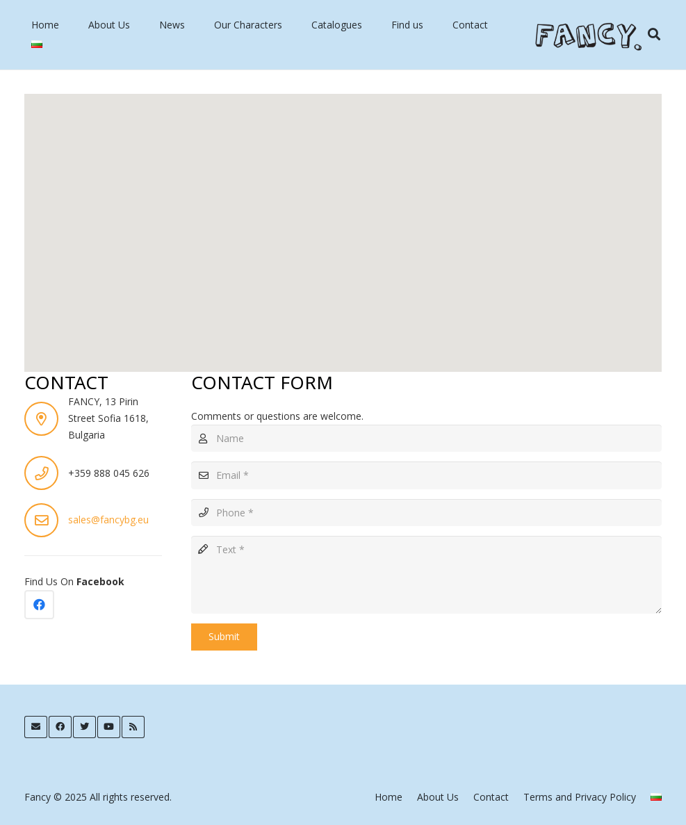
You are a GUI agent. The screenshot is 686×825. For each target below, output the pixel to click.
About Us (109, 24)
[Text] (426, 575)
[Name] (426, 438)
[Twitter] (84, 727)
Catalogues (336, 24)
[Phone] (426, 512)
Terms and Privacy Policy (579, 796)
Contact (470, 24)
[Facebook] (39, 605)
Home (45, 24)
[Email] (426, 475)
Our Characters (248, 24)
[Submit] (224, 637)
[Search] (654, 34)
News (172, 24)
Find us (407, 24)
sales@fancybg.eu (108, 519)
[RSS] (133, 727)
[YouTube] (108, 727)
